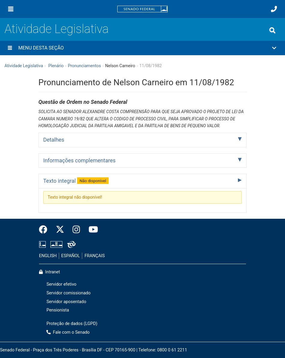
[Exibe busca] (272, 30)
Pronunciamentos (84, 65)
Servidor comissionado (68, 293)
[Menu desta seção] (10, 48)
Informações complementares (79, 160)
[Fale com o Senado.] (274, 9)
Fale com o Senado (68, 332)
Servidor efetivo (61, 284)
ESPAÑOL (70, 255)
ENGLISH (48, 255)
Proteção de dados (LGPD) (72, 323)
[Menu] (11, 9)
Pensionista (57, 310)
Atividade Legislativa (56, 29)
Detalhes (53, 140)
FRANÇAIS (95, 255)
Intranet (49, 272)
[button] (142, 48)
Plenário (56, 65)
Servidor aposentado (66, 301)
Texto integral (76, 180)
